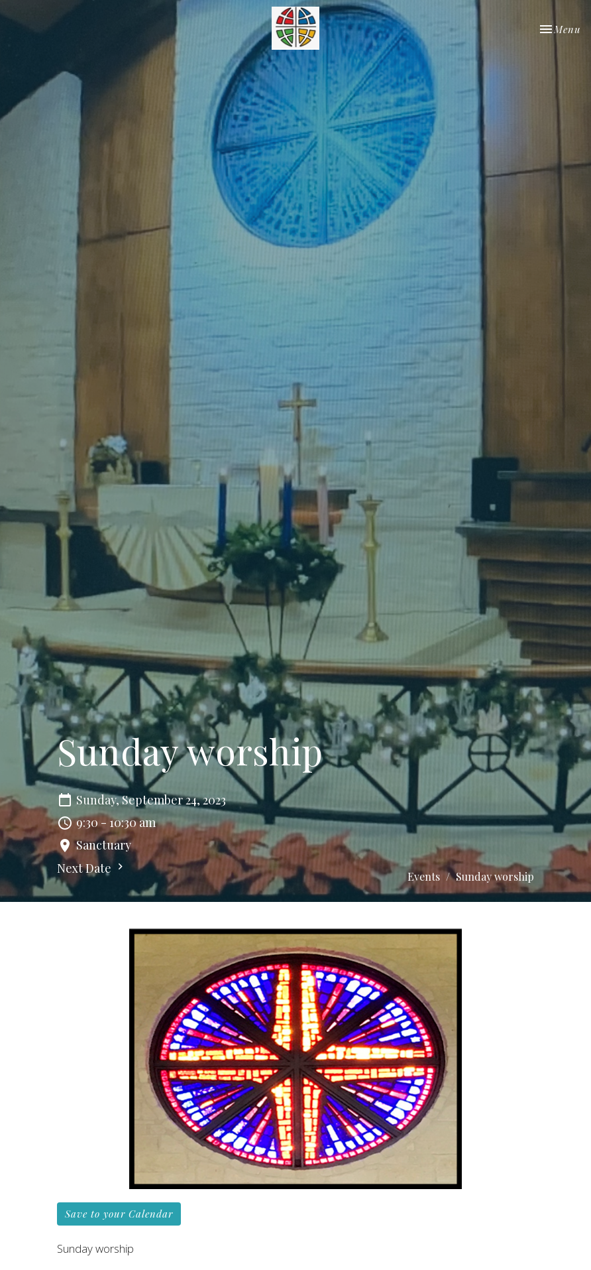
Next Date (92, 868)
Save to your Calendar (119, 1213)
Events (423, 876)
